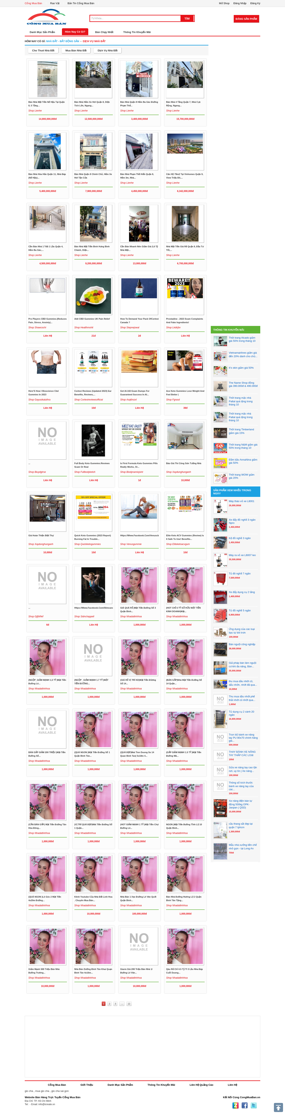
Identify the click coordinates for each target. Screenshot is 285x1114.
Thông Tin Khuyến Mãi (137, 32)
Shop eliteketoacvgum (178, 544)
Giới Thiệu (87, 1084)
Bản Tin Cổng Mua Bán (80, 3)
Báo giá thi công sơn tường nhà (183, 463)
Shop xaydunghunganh (178, 472)
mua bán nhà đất (76, 50)
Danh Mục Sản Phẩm (120, 1084)
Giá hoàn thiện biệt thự (41, 535)
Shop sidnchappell (84, 616)
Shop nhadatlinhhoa (131, 616)
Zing (235, 1105)
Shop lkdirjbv (173, 327)
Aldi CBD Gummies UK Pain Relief (92, 319)
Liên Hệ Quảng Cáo (201, 1084)
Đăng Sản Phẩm (246, 18)
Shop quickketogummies (87, 544)
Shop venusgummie (131, 544)
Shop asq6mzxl (128, 399)
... (29, 463)
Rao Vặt (55, 3)
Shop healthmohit (83, 327)
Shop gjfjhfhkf (35, 616)
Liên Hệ (232, 1084)
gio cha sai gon (59, 1090)
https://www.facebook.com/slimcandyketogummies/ (102, 608)
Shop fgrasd (173, 399)
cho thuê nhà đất (43, 50)
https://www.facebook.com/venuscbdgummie (144, 535)
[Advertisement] (235, 64)
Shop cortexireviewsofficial (88, 399)
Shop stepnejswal (129, 327)
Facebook (244, 1105)
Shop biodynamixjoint (131, 472)
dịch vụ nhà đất (94, 41)
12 (129, 1004)
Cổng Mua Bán (33, 3)
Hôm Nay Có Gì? (75, 31)
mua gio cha (42, 1090)
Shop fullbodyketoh (84, 472)
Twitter (254, 1105)
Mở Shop (224, 3)
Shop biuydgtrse (37, 472)
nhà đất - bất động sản (62, 41)
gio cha (29, 1090)
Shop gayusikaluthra (39, 399)
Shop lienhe (35, 110)
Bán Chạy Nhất (104, 32)
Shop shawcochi (37, 327)
